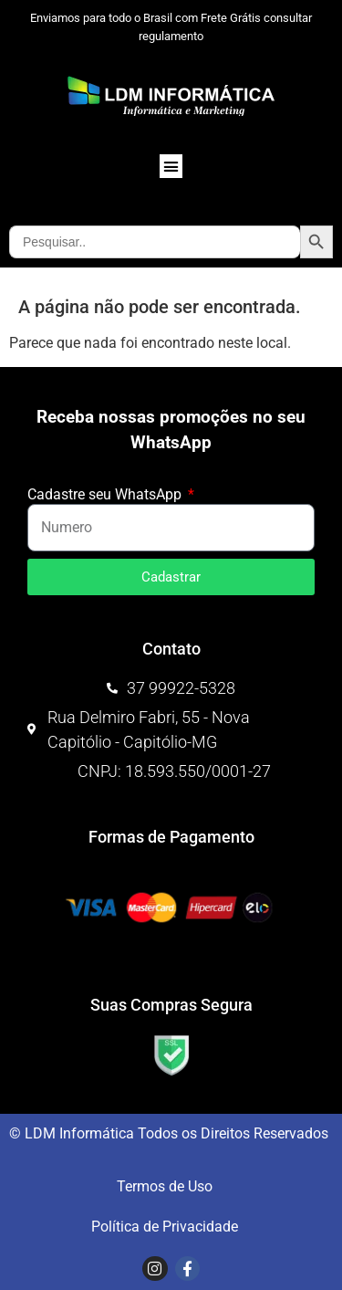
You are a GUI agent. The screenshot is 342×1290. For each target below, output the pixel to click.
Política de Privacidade (164, 1226)
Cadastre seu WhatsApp (106, 495)
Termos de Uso (164, 1186)
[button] (171, 166)
